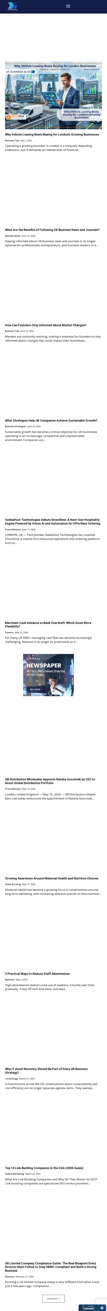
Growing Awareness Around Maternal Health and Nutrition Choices (51, 878)
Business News (13, 236)
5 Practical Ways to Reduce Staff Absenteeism (37, 973)
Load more (53, 1298)
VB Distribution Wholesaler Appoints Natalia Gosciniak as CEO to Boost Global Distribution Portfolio (50, 781)
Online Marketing (14, 1174)
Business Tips (12, 140)
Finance (9, 632)
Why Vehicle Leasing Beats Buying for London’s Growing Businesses (52, 134)
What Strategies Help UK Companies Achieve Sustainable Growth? (51, 420)
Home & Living (13, 884)
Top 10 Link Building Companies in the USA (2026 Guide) (44, 1168)
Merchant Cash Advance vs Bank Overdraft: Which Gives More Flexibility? (48, 624)
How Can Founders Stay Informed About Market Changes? (45, 325)
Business (9, 979)
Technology (11, 1078)
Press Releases (13, 529)
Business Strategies (15, 426)
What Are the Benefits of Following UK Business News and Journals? (52, 230)
